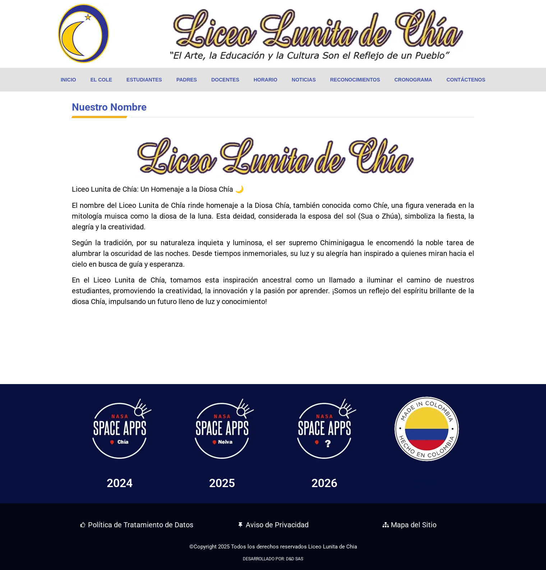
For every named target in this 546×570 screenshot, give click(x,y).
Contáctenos (465, 80)
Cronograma (413, 80)
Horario (265, 80)
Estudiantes (144, 80)
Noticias (304, 80)
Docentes (225, 80)
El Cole (101, 80)
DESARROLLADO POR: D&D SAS (273, 558)
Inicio (68, 80)
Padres (186, 80)
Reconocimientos (355, 80)
